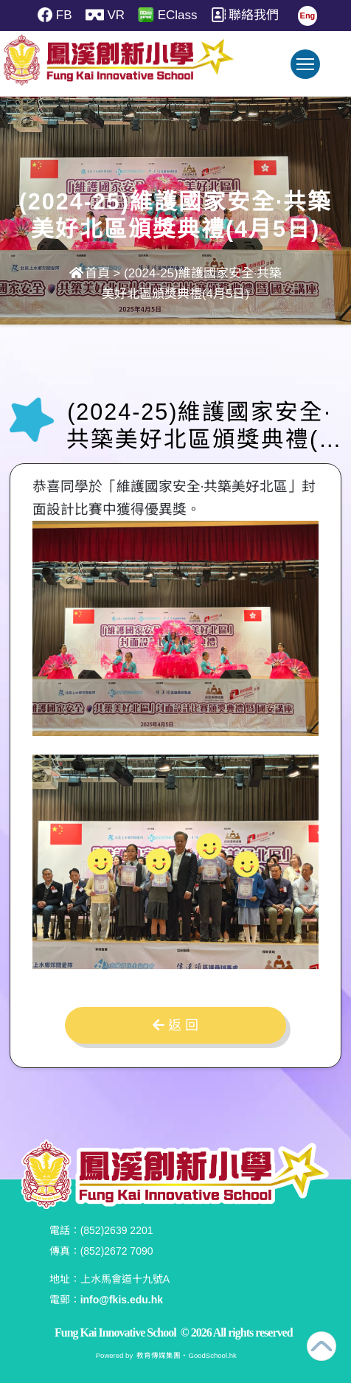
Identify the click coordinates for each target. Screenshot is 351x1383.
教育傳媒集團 (158, 1355)
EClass (168, 14)
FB (46, 14)
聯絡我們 (250, 14)
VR (100, 14)
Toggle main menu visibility (308, 71)
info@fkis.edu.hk (121, 1300)
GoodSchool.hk (212, 1355)
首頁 (89, 273)
